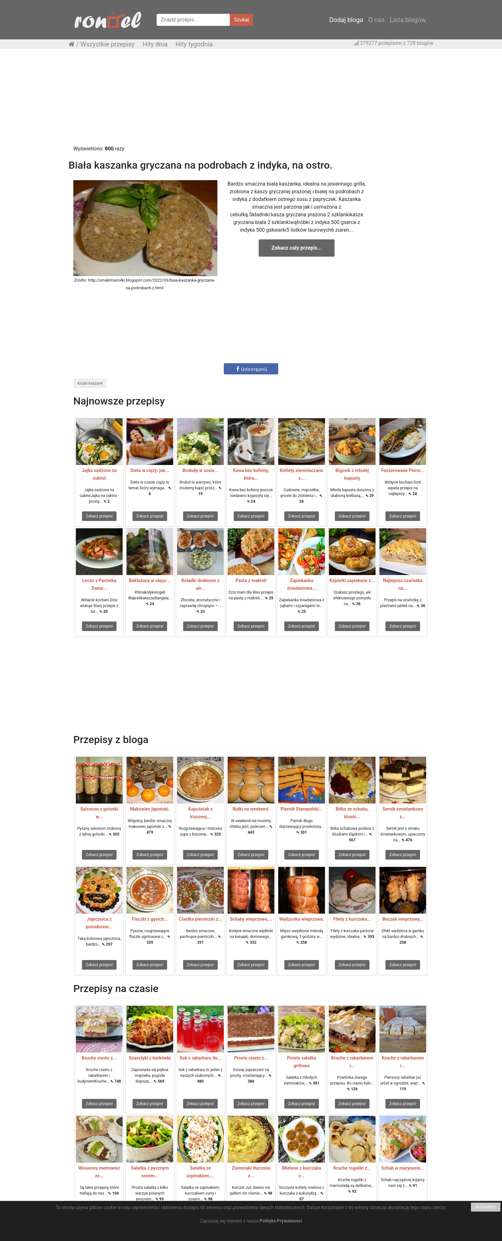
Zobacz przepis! (99, 516)
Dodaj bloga (346, 20)
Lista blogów (408, 20)
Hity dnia (154, 44)
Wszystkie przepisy (107, 44)
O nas (376, 20)
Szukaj (241, 20)
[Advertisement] (251, 100)
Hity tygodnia (194, 44)
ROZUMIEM (486, 1207)
